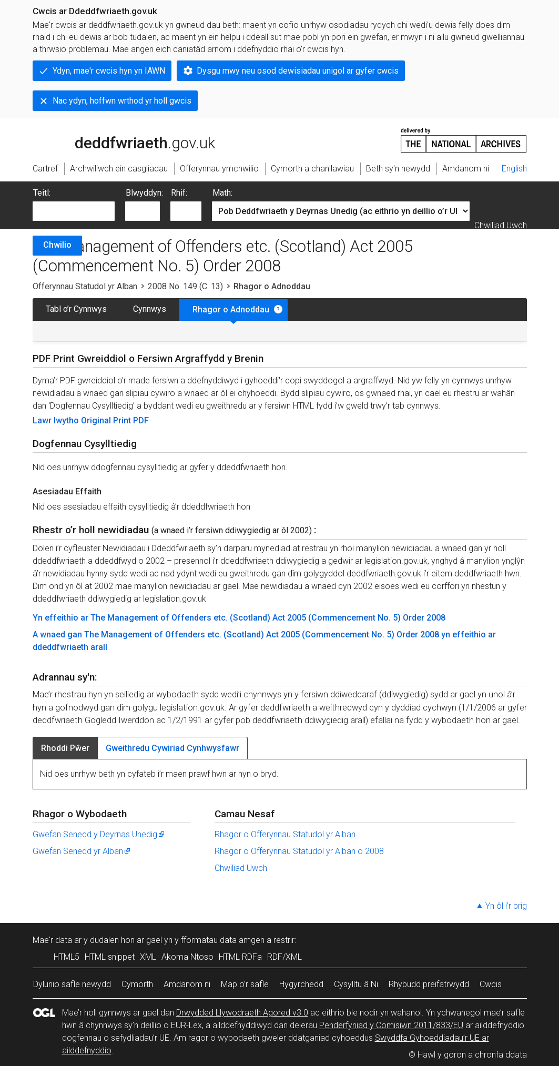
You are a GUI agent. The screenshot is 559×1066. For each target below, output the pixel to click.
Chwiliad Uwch (500, 225)
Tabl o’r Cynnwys (76, 309)
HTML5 (66, 957)
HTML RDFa (240, 957)
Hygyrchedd (301, 984)
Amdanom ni (187, 984)
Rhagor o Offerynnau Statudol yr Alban (285, 834)
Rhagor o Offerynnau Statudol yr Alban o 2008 (299, 851)
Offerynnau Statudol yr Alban (85, 286)
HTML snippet (110, 957)
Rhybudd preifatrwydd (429, 984)
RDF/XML (284, 957)
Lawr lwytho (57, 420)
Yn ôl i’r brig (506, 906)
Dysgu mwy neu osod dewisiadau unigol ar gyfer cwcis (298, 71)
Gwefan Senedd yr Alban (82, 851)
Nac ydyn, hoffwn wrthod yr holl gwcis (122, 101)
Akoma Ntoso (187, 957)
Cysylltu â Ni (356, 984)
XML (148, 957)
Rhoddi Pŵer (65, 748)
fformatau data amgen (223, 940)
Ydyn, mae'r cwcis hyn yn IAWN (109, 71)
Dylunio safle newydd (72, 984)
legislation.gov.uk (116, 139)
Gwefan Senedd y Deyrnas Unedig (99, 834)
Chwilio (57, 245)
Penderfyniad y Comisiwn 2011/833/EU (391, 1025)
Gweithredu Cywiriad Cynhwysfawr (172, 748)
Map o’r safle (245, 984)
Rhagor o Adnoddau (230, 309)
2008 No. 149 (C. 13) (185, 286)
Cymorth (137, 984)
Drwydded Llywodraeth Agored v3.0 (242, 1013)
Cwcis (491, 984)
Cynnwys (149, 309)
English (514, 169)
